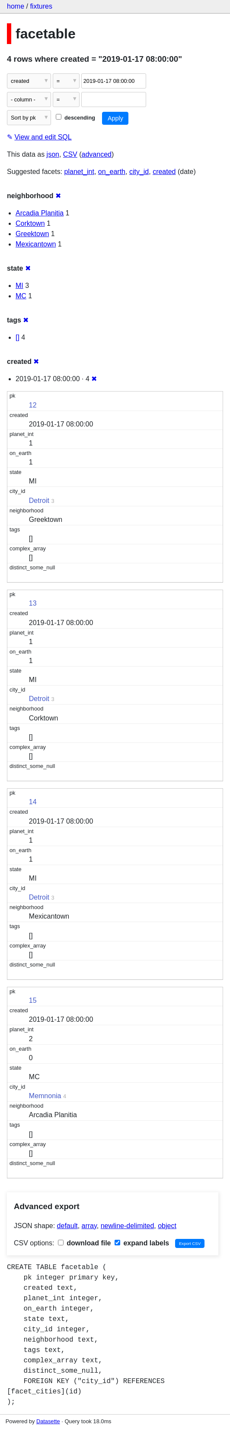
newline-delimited (127, 1225)
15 (33, 1000)
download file (84, 1243)
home (15, 6)
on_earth (111, 171)
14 (33, 802)
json (53, 154)
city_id (139, 171)
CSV (70, 154)
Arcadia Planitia (40, 213)
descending (75, 117)
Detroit (39, 500)
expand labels (142, 1243)
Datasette (48, 1421)
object (167, 1225)
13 (33, 603)
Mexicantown (36, 244)
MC (21, 296)
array (89, 1225)
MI (19, 285)
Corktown (30, 223)
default (67, 1225)
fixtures (41, 6)
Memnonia (45, 1095)
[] (17, 337)
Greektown (32, 233)
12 (33, 405)
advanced (97, 154)
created (164, 171)
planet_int (79, 171)
